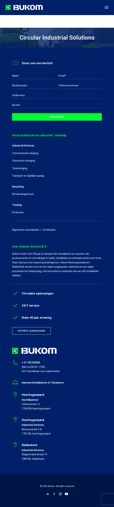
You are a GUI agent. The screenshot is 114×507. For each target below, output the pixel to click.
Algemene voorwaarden (25, 229)
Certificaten (49, 229)
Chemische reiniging (23, 160)
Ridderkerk (29, 445)
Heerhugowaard (33, 394)
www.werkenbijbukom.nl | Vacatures (43, 382)
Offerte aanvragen (31, 331)
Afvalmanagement (23, 194)
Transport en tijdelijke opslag (28, 175)
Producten (18, 212)
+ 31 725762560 (31, 362)
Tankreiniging (19, 168)
